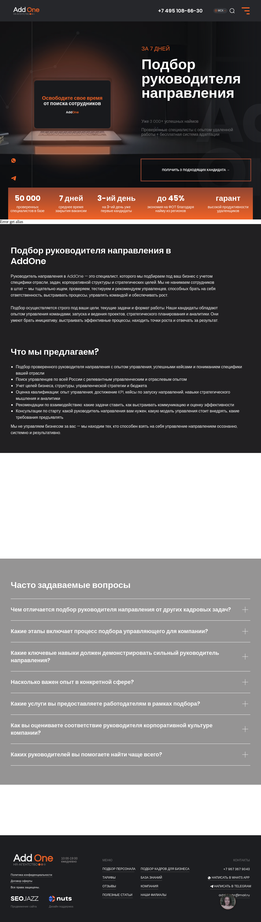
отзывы (109, 886)
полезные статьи (117, 895)
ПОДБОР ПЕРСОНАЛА (118, 869)
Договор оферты (21, 880)
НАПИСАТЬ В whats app (231, 877)
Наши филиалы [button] (153, 895)
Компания (149, 886)
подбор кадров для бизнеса (165, 869)
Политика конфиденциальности (31, 874)
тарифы (108, 877)
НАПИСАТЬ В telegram (232, 886)
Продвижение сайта (24, 906)
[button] (232, 10)
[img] (13, 178)
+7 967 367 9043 (236, 869)
